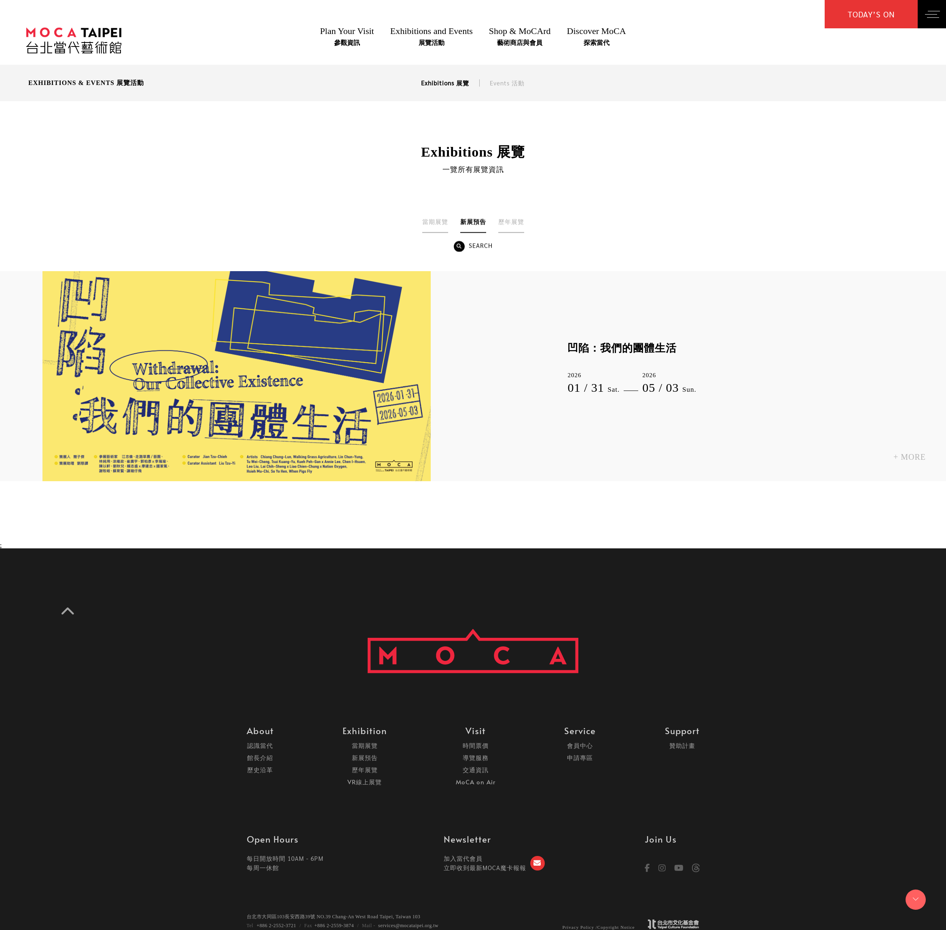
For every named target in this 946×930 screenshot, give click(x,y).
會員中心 (580, 745)
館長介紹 (260, 757)
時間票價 (476, 745)
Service (580, 730)
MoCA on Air (475, 781)
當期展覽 (365, 745)
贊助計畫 (682, 745)
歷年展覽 (365, 769)
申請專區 (580, 757)
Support (682, 730)
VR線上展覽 (364, 781)
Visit (476, 730)
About (260, 730)
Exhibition (365, 730)
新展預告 (365, 757)
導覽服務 (476, 757)
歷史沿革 (260, 769)
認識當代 (260, 745)
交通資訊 (476, 769)
